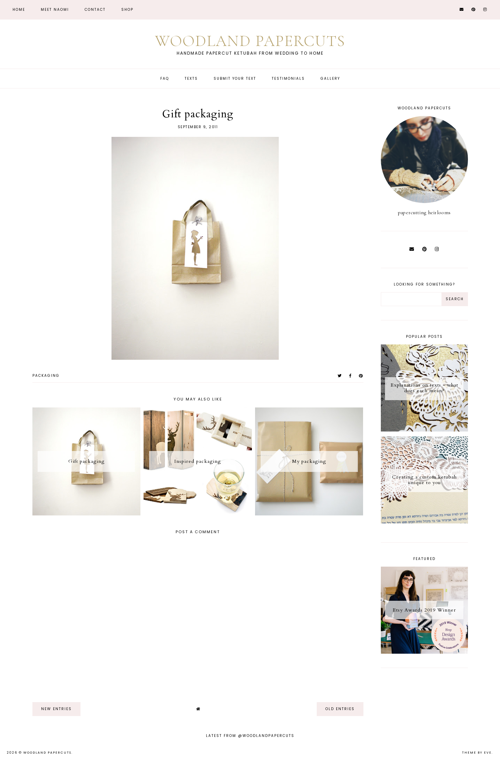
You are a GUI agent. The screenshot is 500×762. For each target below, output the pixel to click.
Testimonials (288, 78)
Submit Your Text (235, 78)
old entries (340, 709)
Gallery (330, 78)
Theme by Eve (477, 753)
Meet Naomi (55, 9)
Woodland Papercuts (250, 40)
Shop (127, 9)
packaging (46, 375)
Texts (191, 78)
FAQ (164, 78)
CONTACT (95, 9)
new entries (56, 709)
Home (19, 9)
